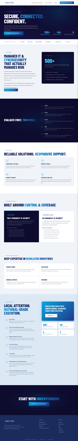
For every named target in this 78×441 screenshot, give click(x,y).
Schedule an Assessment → (13, 33)
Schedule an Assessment (39, 403)
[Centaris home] (9, 2)
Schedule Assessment (66, 2)
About (55, 2)
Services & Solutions (35, 2)
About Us (60, 421)
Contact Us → (52, 315)
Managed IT (41, 425)
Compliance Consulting (44, 427)
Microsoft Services (43, 423)
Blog (59, 425)
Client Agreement (50, 438)
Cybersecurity (42, 421)
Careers (60, 427)
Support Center (62, 431)
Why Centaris (48, 2)
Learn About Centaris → (11, 89)
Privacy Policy (42, 438)
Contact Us (61, 429)
